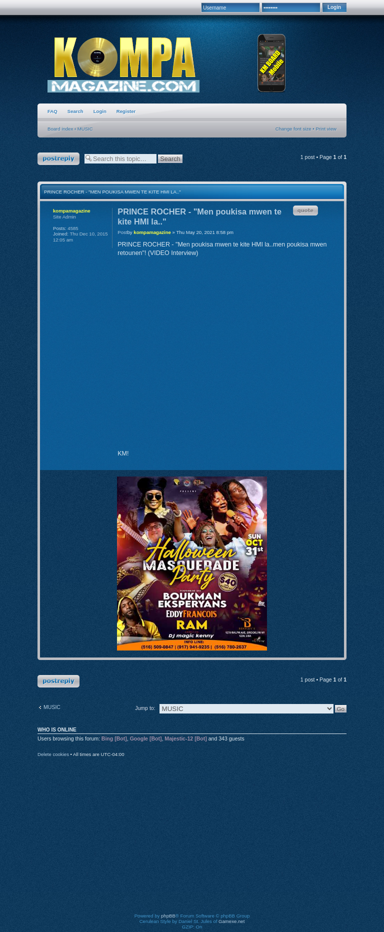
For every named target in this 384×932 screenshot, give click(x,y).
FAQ (53, 111)
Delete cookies (53, 754)
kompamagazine (152, 232)
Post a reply (59, 158)
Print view (326, 129)
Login (100, 111)
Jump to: (145, 708)
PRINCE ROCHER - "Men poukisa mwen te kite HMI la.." (112, 191)
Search (76, 111)
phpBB (168, 915)
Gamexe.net (231, 921)
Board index (60, 129)
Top (332, 461)
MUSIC (85, 129)
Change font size (294, 129)
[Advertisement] (212, 842)
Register (126, 111)
